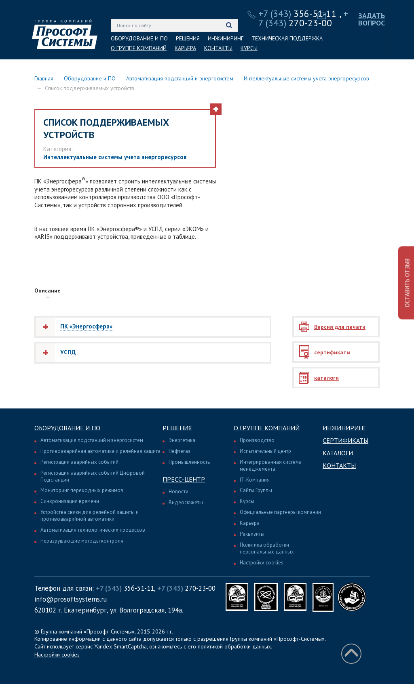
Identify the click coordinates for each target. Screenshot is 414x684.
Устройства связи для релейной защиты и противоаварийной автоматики (89, 515)
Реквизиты (252, 533)
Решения (177, 428)
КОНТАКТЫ (218, 48)
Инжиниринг (344, 428)
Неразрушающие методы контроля (81, 540)
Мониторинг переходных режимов (81, 490)
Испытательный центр (265, 451)
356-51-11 (297, 13)
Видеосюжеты (186, 502)
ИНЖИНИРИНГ (225, 38)
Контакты (339, 465)
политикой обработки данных (234, 646)
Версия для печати (339, 326)
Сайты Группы (256, 490)
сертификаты (332, 352)
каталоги (326, 377)
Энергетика (182, 440)
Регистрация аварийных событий (79, 462)
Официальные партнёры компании (280, 512)
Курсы (247, 501)
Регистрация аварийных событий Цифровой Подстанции (92, 476)
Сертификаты (345, 440)
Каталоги (338, 453)
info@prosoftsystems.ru (70, 599)
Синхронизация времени (69, 501)
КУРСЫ (249, 48)
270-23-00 (303, 18)
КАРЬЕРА (185, 48)
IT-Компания (255, 479)
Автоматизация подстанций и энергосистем (179, 78)
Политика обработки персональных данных (267, 548)
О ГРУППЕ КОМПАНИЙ (139, 48)
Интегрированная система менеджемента (271, 465)
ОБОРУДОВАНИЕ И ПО (139, 38)
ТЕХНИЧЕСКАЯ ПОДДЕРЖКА (287, 38)
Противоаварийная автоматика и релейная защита (100, 451)
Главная (43, 78)
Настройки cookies (261, 562)
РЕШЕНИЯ (188, 38)
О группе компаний (267, 428)
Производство (257, 440)
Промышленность (189, 462)
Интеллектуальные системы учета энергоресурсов (306, 78)
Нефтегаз (179, 451)
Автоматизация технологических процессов (92, 529)
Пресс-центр (184, 479)
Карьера (250, 523)
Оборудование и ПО (90, 78)
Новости (178, 491)
